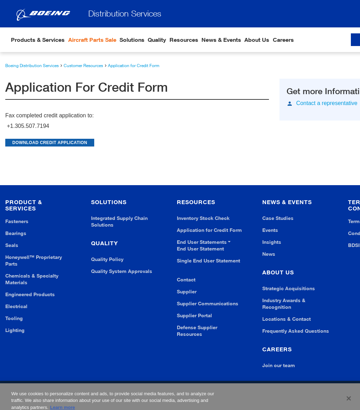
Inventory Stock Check (203, 218)
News (268, 254)
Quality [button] (157, 39)
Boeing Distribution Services (32, 65)
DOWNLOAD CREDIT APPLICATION (49, 142)
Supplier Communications (207, 303)
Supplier (187, 291)
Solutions (132, 39)
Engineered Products (30, 294)
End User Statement (200, 249)
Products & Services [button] (38, 39)
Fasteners (16, 221)
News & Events (221, 39)
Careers (283, 39)
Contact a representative (326, 103)
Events (270, 230)
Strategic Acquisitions (288, 288)
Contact (186, 279)
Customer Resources (83, 65)
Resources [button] (183, 39)
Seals (11, 245)
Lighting (15, 330)
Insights (271, 242)
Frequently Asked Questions (295, 331)
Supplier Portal (194, 315)
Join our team (278, 365)
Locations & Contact (286, 319)
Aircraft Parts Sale (92, 39)
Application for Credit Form (133, 65)
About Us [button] (256, 39)
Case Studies (278, 218)
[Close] (348, 401)
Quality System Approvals (121, 271)
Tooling (14, 318)
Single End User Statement (208, 260)
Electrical (16, 306)
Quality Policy (107, 259)
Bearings (15, 233)
